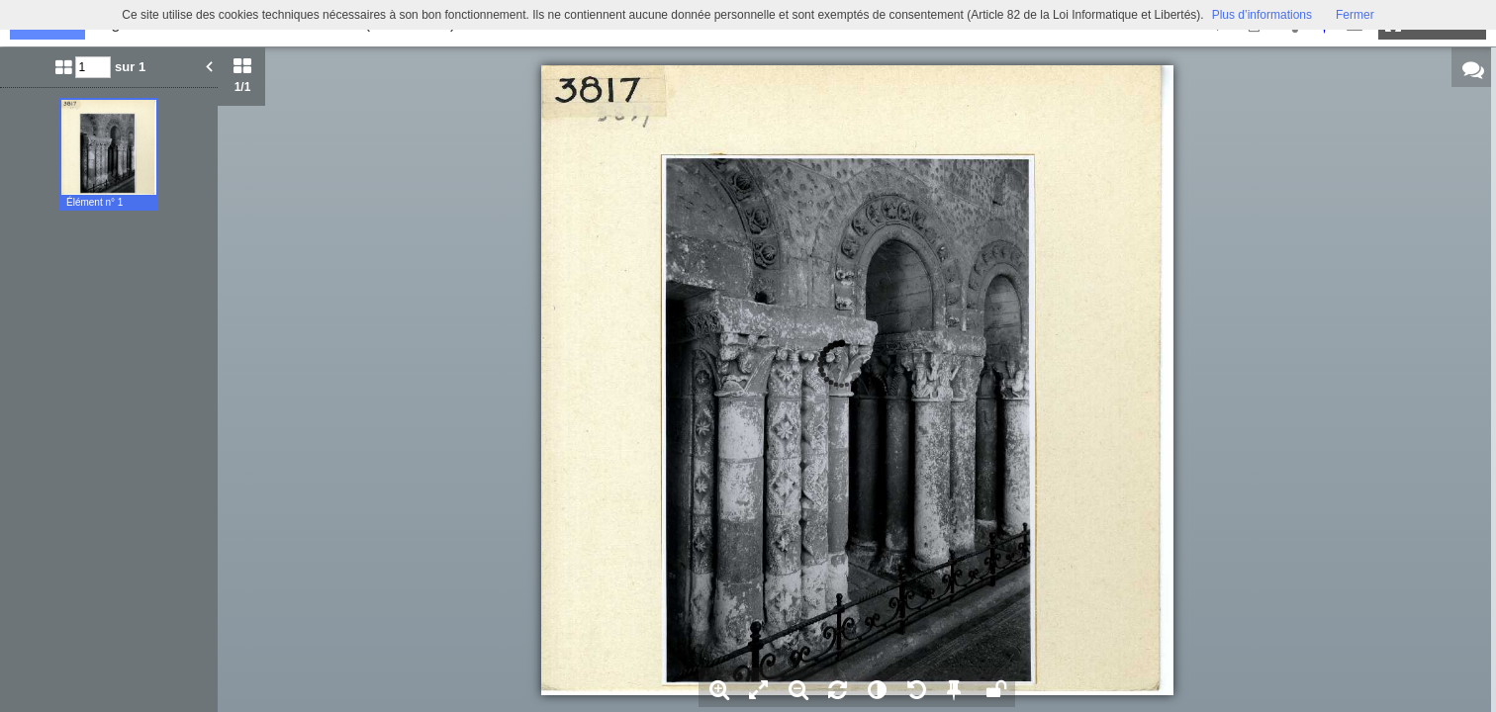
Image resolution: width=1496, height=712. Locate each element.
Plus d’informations (1262, 15)
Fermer (1355, 15)
